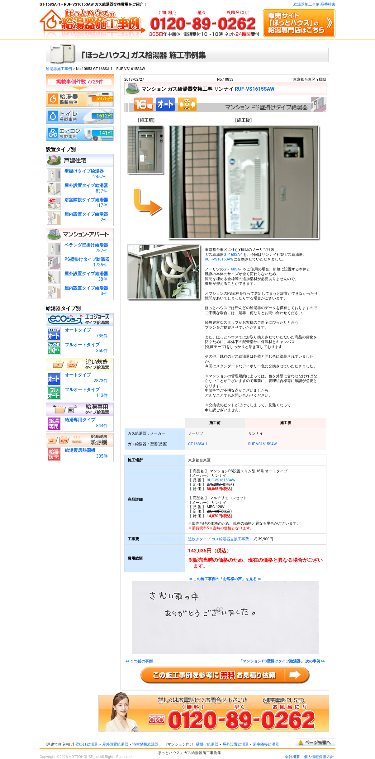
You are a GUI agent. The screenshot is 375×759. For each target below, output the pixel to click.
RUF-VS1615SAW (254, 89)
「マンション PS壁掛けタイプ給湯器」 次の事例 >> (282, 661)
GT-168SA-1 (233, 254)
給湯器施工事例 (59, 69)
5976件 (104, 99)
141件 (106, 133)
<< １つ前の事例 (139, 661)
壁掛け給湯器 (86, 744)
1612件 (104, 116)
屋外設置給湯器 (115, 744)
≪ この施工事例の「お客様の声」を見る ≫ (225, 615)
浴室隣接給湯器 (145, 744)
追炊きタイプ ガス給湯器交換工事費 (218, 539)
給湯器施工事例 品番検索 (314, 4)
